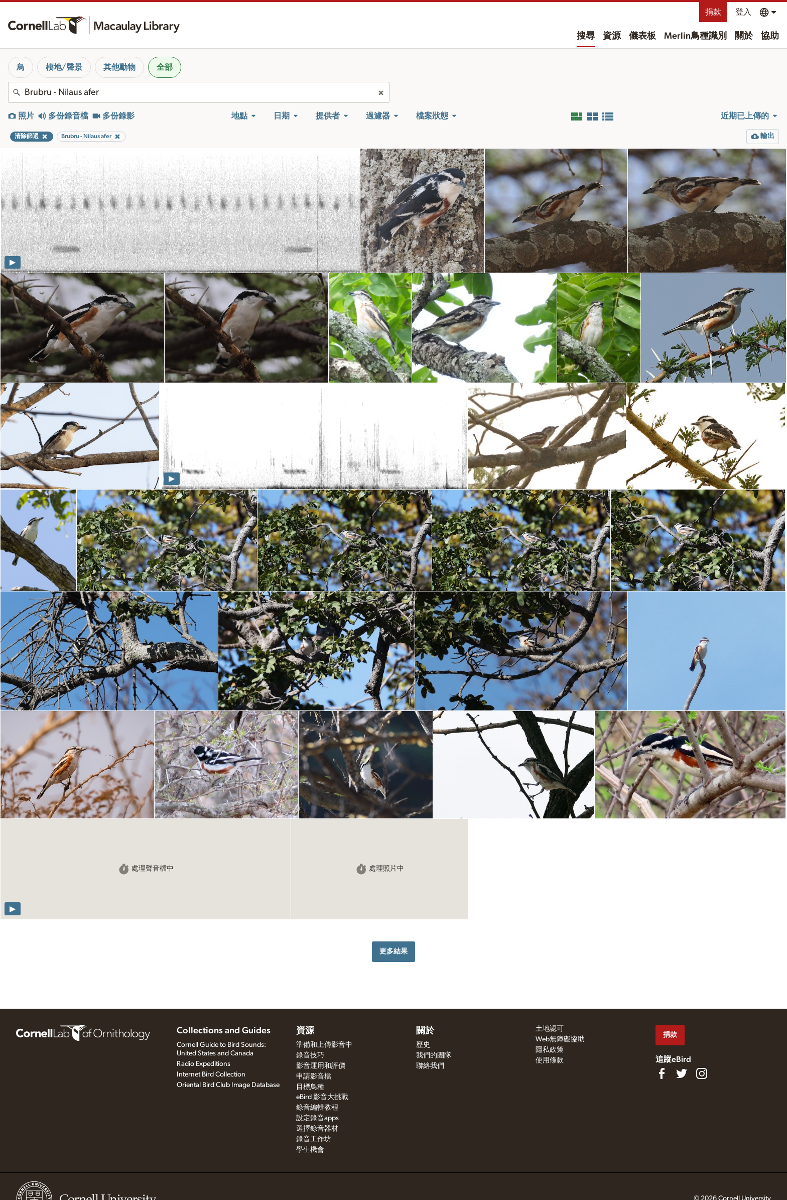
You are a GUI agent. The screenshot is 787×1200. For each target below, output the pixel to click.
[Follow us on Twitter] (682, 1073)
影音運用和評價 (320, 1065)
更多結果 (393, 951)
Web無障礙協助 (560, 1039)
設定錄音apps (317, 1118)
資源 (612, 36)
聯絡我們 (430, 1065)
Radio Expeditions (203, 1063)
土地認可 (550, 1028)
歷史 (423, 1044)
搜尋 (586, 36)
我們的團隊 (433, 1055)
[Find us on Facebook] (661, 1073)
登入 (743, 12)
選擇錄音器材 (317, 1128)
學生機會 (310, 1149)
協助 (770, 36)
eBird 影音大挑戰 (322, 1097)
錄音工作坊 (313, 1139)
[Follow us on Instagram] (702, 1073)
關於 (744, 36)
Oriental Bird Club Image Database (228, 1085)
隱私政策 (550, 1049)
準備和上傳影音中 (324, 1044)
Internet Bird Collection (211, 1074)
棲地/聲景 (64, 67)
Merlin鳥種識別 (695, 36)
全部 (165, 67)
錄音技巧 (310, 1055)
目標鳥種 (310, 1087)
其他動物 (119, 67)
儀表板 (642, 36)
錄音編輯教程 (317, 1107)
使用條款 (550, 1060)
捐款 (713, 12)
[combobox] (199, 92)
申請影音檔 (313, 1076)
